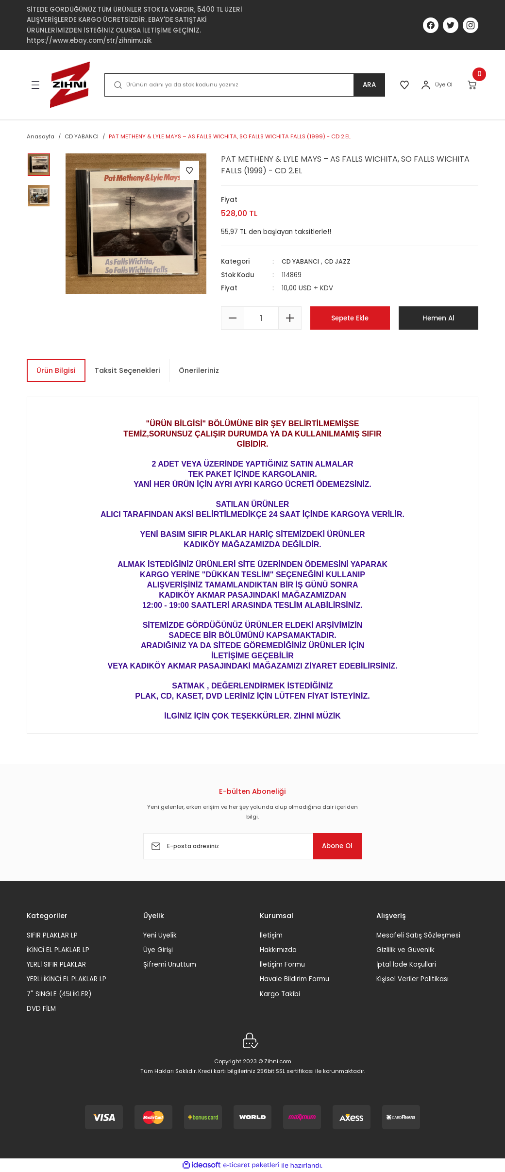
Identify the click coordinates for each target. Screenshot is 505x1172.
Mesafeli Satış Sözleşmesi (418, 934)
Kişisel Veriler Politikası (412, 979)
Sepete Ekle (350, 318)
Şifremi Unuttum (169, 964)
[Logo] (70, 85)
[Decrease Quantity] (232, 318)
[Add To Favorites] (189, 170)
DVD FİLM (41, 1008)
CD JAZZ (341, 261)
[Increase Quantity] (290, 318)
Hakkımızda (278, 949)
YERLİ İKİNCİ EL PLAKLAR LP (66, 979)
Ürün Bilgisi (56, 370)
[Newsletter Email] (252, 846)
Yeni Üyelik (160, 934)
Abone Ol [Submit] (332, 846)
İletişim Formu (282, 964)
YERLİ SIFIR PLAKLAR (56, 964)
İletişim (271, 934)
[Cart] (472, 85)
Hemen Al (438, 318)
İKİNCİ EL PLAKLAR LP (58, 949)
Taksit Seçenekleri (127, 370)
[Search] (243, 85)
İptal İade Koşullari (406, 964)
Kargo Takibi (280, 994)
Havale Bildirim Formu (294, 979)
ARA (366, 85)
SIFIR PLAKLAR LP (52, 934)
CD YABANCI (302, 261)
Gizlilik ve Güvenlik (405, 949)
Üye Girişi (158, 949)
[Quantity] (261, 318)
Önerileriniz (199, 370)
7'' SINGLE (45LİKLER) (59, 994)
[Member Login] (426, 85)
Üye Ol (444, 84)
